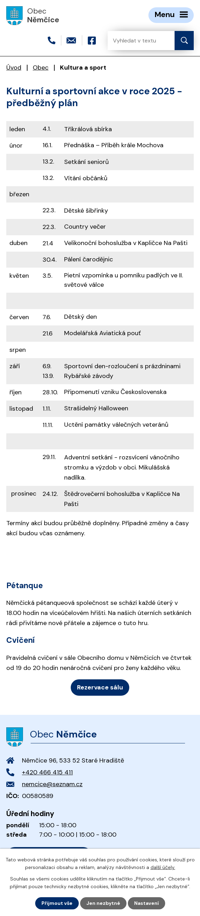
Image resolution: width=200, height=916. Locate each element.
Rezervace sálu (100, 687)
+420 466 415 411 (47, 772)
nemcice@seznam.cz (52, 784)
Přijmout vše (56, 903)
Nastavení (146, 903)
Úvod (13, 67)
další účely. (163, 867)
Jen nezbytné (103, 903)
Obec (40, 67)
